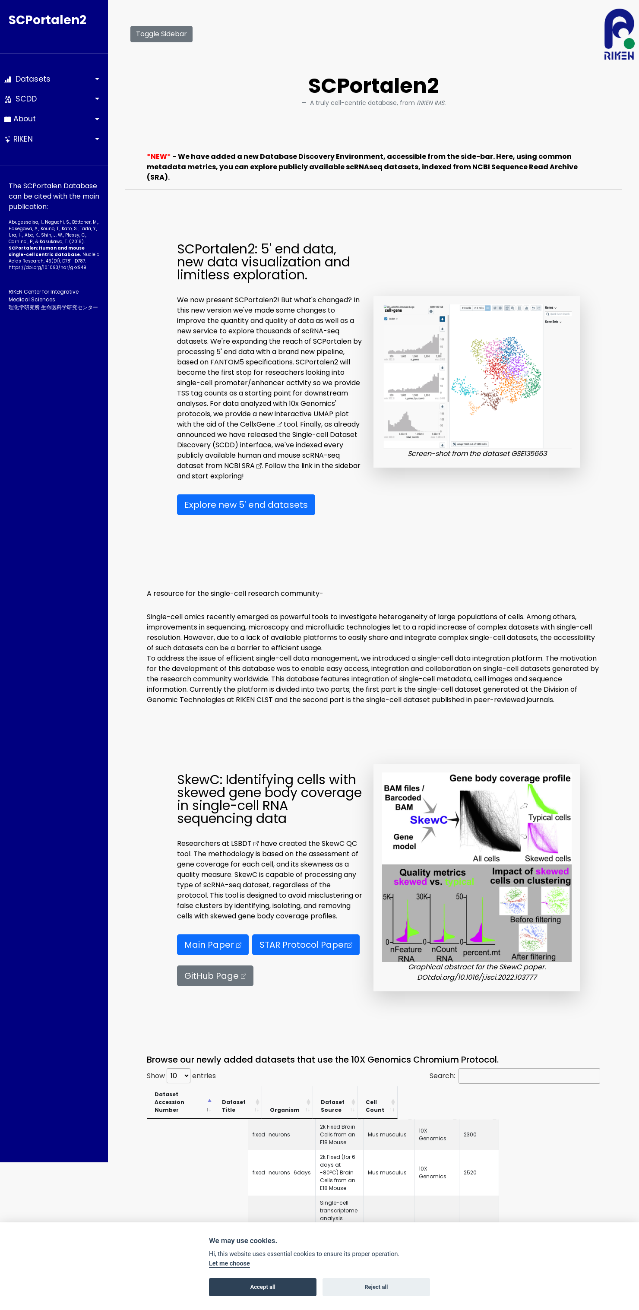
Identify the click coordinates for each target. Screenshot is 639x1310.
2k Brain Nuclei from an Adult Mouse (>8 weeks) (298, 1214)
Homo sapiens (471, 1152)
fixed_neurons (170, 1119)
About (20, 119)
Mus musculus (471, 1119)
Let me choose (229, 1263)
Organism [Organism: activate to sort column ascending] (470, 1102)
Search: (515, 1076)
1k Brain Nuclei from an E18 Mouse (280, 1200)
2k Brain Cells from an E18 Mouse (279, 1185)
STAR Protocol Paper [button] (305, 945)
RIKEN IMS (515, 1152)
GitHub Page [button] (215, 976)
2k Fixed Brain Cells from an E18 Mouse (286, 1119)
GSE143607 (165, 1152)
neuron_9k (165, 1170)
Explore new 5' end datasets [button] (246, 505)
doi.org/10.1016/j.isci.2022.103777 (483, 977)
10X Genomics (521, 1119)
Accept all (262, 1287)
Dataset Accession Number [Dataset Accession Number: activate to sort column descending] (182, 1098)
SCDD (20, 99)
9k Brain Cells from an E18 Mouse (279, 1170)
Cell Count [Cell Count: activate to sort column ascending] (572, 1098)
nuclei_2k (163, 1214)
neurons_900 (169, 1200)
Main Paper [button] (212, 945)
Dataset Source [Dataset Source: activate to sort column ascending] (518, 1098)
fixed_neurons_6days (180, 1133)
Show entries (181, 1075)
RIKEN (18, 139)
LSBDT (245, 843)
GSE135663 (529, 454)
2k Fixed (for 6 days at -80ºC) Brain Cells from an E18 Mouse (315, 1133)
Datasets (27, 79)
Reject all (376, 1287)
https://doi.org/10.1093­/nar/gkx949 (47, 267)
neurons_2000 (170, 1185)
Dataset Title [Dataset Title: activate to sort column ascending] (259, 1102)
